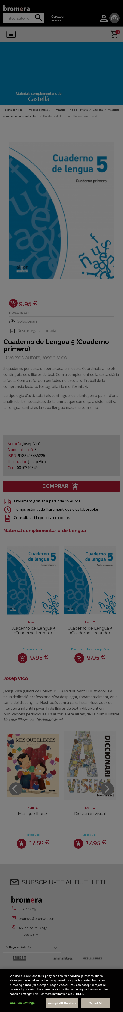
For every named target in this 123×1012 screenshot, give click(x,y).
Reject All (96, 1003)
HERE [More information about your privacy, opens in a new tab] (80, 994)
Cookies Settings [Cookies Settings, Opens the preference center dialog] (22, 1003)
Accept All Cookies (62, 1003)
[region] (61, 990)
